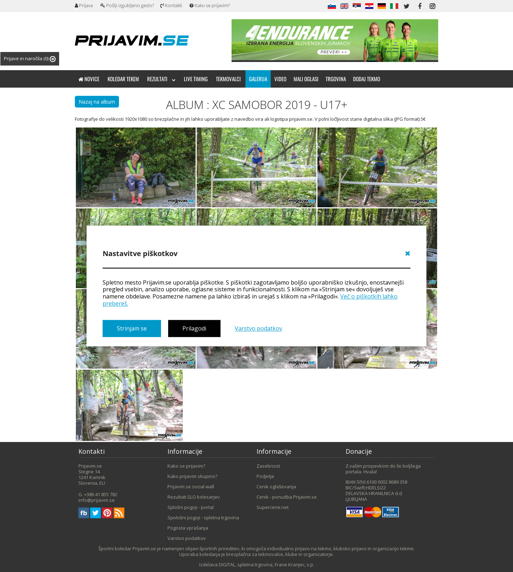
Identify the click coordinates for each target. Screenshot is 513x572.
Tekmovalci (228, 79)
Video (280, 79)
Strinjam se (132, 328)
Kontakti (171, 5)
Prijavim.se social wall (190, 486)
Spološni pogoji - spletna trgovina (203, 517)
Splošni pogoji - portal (190, 507)
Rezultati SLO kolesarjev (193, 497)
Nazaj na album (97, 101)
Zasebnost (268, 466)
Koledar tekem (123, 79)
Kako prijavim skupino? (192, 476)
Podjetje (265, 476)
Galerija (258, 79)
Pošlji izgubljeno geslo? (127, 5)
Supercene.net (272, 507)
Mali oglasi (306, 79)
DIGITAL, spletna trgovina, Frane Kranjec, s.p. (266, 564)
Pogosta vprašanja (187, 528)
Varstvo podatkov (258, 328)
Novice (88, 79)
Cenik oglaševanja (276, 486)
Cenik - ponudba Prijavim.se (286, 497)
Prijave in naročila (30, 58)
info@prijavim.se (96, 500)
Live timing (196, 79)
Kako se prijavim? (210, 5)
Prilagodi (194, 328)
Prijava (84, 5)
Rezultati (161, 79)
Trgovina (336, 79)
